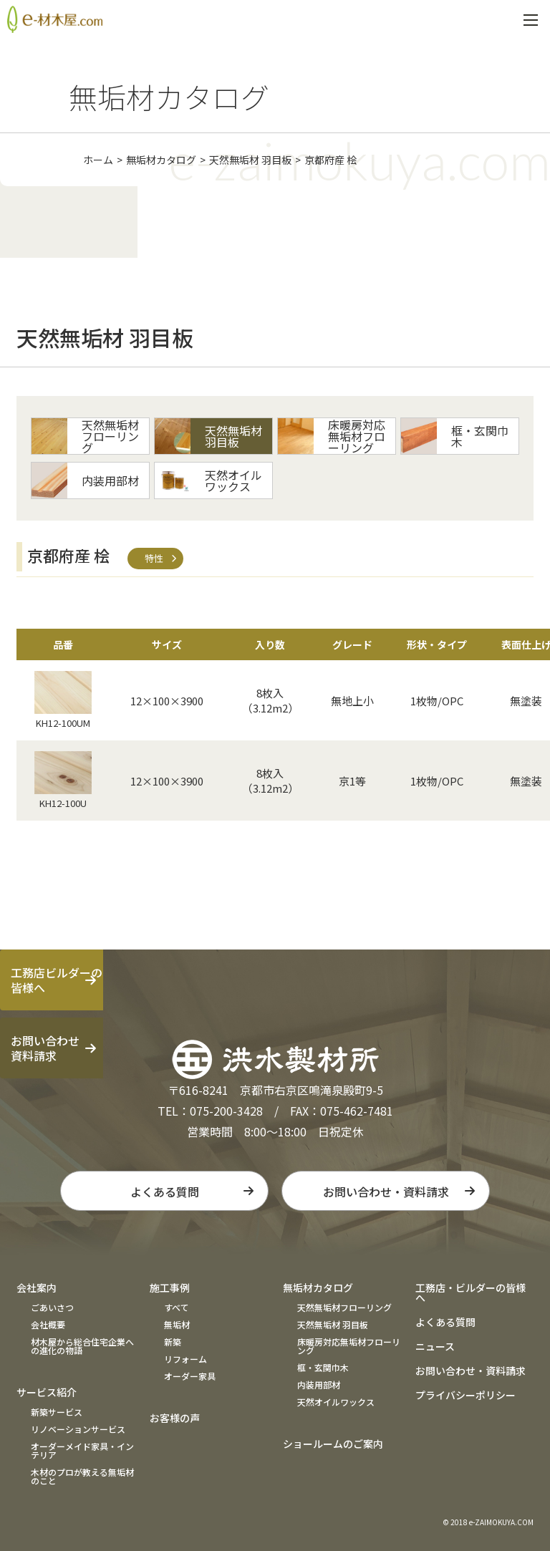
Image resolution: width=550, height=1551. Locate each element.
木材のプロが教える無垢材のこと (82, 1476)
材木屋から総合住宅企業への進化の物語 (82, 1345)
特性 (154, 558)
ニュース (435, 1346)
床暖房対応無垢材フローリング (348, 1345)
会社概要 (48, 1324)
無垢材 (177, 1324)
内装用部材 (318, 1384)
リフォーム (185, 1359)
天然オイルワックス (336, 1402)
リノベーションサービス (78, 1429)
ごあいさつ (52, 1307)
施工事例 (170, 1287)
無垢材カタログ (161, 160)
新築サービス (56, 1412)
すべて (176, 1307)
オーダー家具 (190, 1376)
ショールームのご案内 (333, 1443)
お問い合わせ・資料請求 (386, 1191)
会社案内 (36, 1287)
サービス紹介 (46, 1392)
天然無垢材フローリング (344, 1307)
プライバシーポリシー (465, 1395)
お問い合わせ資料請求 (45, 1048)
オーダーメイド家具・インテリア (82, 1450)
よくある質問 (164, 1191)
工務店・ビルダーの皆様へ (470, 1292)
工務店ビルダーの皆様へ (56, 980)
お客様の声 (175, 1418)
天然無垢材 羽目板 (250, 160)
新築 (172, 1341)
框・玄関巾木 (323, 1367)
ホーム (98, 160)
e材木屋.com (54, 19)
